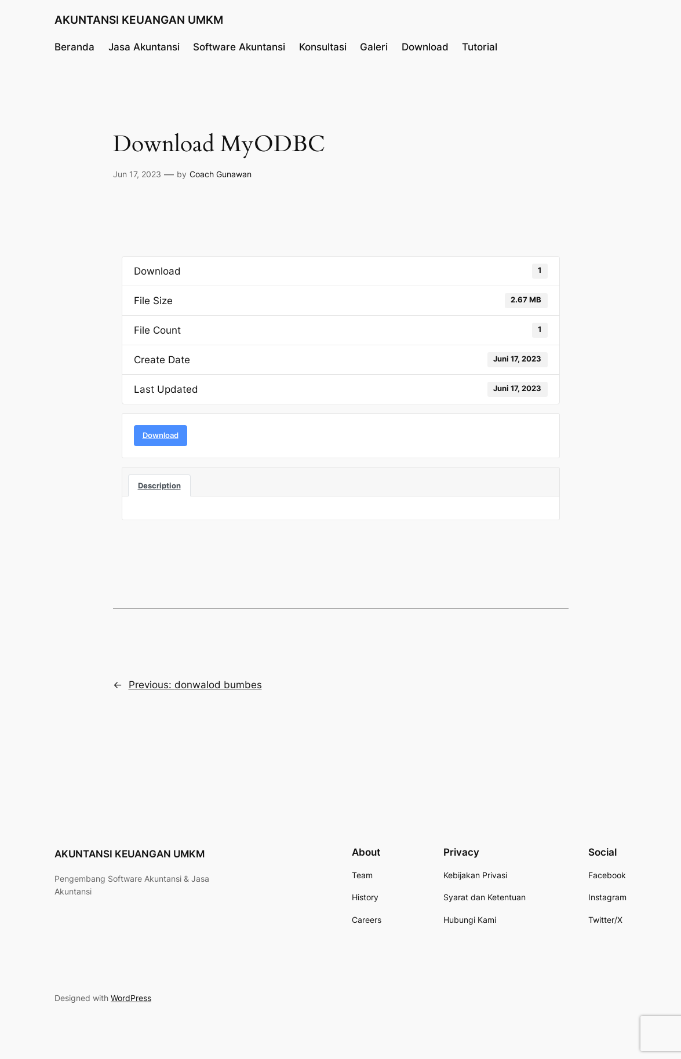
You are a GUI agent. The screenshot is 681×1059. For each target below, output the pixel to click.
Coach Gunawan (221, 174)
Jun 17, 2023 (137, 174)
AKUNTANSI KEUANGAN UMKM (138, 19)
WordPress (131, 998)
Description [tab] (159, 485)
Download (161, 435)
